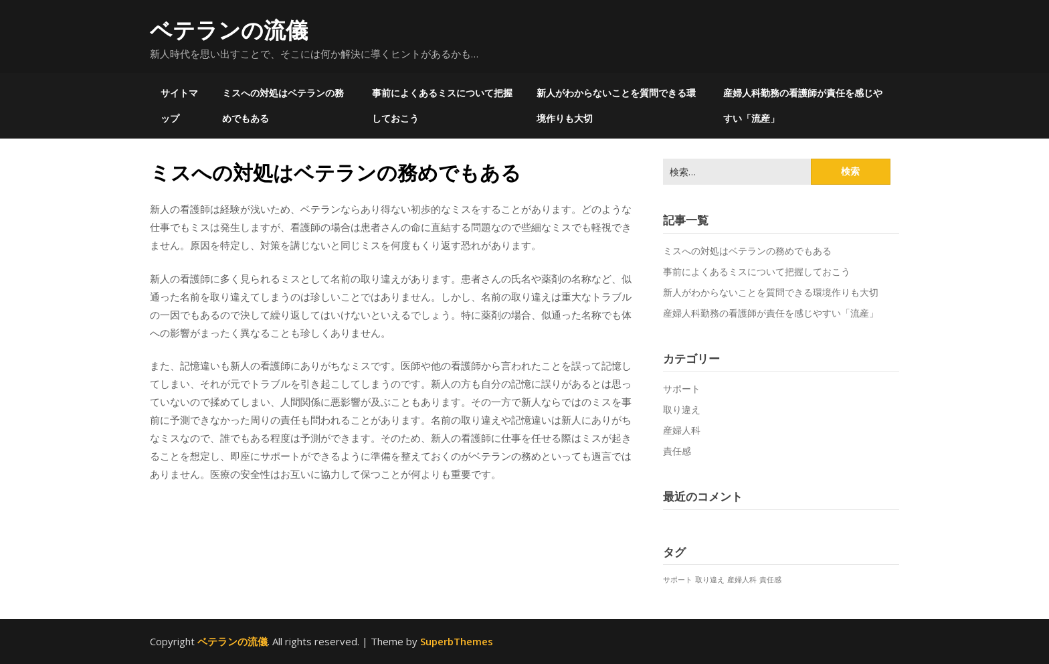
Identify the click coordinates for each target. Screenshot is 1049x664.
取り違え (681, 409)
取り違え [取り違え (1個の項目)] (710, 579)
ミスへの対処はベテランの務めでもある (283, 105)
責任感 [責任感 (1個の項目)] (770, 579)
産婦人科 (681, 430)
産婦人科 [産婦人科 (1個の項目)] (742, 579)
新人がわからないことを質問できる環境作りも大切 (616, 105)
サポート (681, 388)
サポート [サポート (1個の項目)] (677, 579)
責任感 (677, 450)
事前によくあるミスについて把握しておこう (442, 105)
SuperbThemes (456, 641)
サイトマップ (179, 105)
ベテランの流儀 (229, 30)
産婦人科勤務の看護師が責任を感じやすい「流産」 (802, 105)
